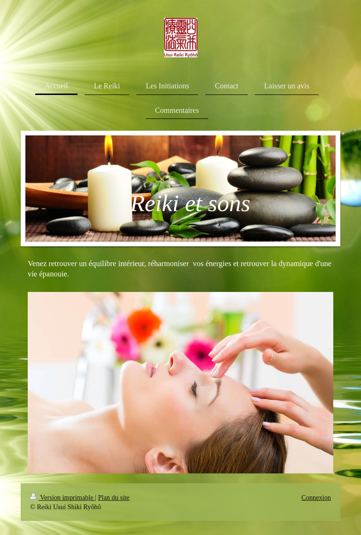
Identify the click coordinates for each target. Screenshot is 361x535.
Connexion (316, 497)
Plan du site (114, 497)
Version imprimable (62, 497)
